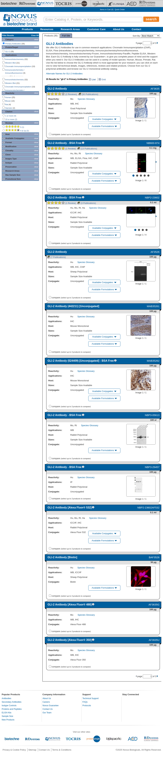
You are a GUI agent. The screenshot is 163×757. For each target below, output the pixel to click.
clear (36, 39)
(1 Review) (61, 148)
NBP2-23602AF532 (148, 507)
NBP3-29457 (152, 467)
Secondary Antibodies (11, 702)
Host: (51, 108)
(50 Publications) (88, 94)
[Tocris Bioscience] (63, 3)
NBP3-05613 (152, 415)
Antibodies (6, 698)
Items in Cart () (106, 9)
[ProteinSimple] (81, 3)
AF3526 (154, 251)
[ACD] (131, 3)
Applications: (55, 103)
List (92, 79)
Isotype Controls (9, 705)
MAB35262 (153, 360)
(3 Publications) (86, 203)
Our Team (47, 712)
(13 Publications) (87, 148)
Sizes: (51, 113)
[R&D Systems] (27, 3)
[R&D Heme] (147, 3)
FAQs (85, 702)
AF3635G (154, 604)
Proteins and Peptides (12, 709)
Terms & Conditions (61, 750)
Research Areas (70, 29)
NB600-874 (153, 143)
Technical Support (91, 698)
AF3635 (154, 88)
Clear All (35, 35)
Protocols (87, 705)
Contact (136, 29)
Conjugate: (54, 118)
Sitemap (32, 750)
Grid (102, 79)
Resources (46, 29)
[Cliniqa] (116, 3)
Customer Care (96, 29)
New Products (8, 720)
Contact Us (48, 709)
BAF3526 (154, 557)
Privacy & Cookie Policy (14, 750)
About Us (118, 29)
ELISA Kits (6, 712)
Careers (46, 702)
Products (27, 29)
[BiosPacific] (99, 3)
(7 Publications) (56, 257)
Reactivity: (53, 99)
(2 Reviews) (62, 94)
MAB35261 (153, 306)
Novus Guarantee (51, 705)
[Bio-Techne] (9, 3)
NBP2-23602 (152, 197)
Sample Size (7, 716)
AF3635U (154, 639)
